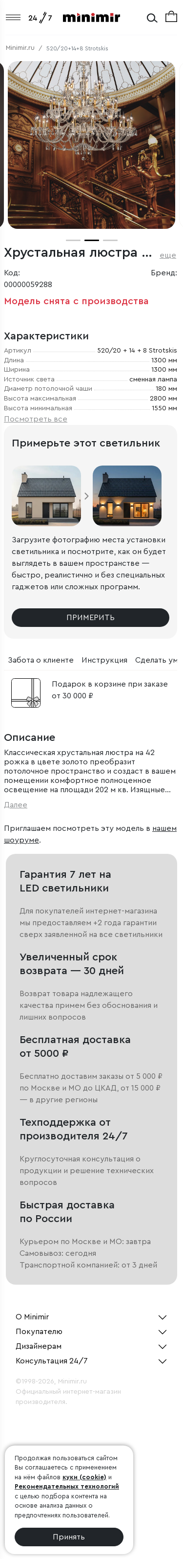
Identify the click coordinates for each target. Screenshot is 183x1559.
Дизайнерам (38, 1346)
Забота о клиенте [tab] (41, 660)
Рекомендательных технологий (67, 1486)
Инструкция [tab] (104, 660)
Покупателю (39, 1332)
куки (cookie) (84, 1477)
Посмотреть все (35, 419)
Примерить (90, 618)
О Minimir (32, 1317)
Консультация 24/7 (52, 1361)
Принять (69, 1537)
